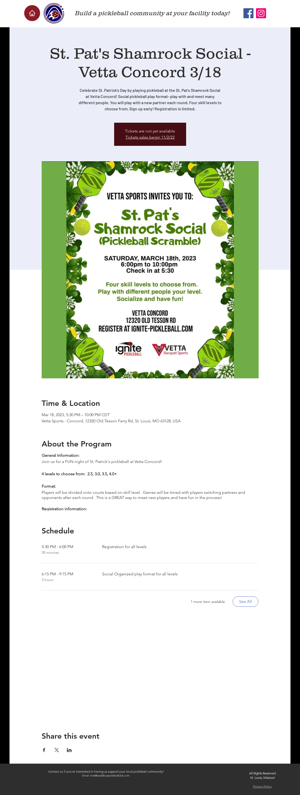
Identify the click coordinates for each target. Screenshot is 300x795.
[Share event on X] (56, 750)
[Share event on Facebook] (44, 750)
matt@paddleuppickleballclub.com (110, 775)
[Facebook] (248, 13)
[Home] (32, 13)
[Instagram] (261, 13)
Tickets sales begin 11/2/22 (150, 137)
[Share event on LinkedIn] (69, 750)
